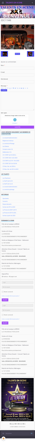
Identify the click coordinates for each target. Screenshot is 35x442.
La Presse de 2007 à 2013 (10, 210)
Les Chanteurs (6, 178)
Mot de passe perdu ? (14, 296)
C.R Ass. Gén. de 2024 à (9, 166)
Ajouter (17, 127)
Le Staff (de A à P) (8, 181)
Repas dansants (7, 204)
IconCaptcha (14, 123)
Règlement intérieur (8, 140)
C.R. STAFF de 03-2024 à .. (10, 155)
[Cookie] (3, 438)
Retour (17, 53)
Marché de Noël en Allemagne (11, 263)
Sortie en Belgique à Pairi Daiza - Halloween (15, 240)
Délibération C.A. (7, 152)
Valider (5, 300)
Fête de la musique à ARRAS (10, 224)
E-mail (3, 72)
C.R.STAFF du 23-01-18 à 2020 (11, 160)
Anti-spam (4, 113)
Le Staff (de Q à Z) (8, 184)
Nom (2, 65)
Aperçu (4, 90)
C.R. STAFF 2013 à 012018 (10, 163)
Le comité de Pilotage (8, 143)
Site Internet (4, 79)
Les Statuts (6, 146)
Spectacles (6, 198)
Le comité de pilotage (8, 189)
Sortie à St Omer (7, 231)
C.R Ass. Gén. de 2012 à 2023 (10, 169)
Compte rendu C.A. (8, 149)
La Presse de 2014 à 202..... (10, 212)
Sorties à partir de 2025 (9, 215)
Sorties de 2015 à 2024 (9, 207)
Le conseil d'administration (10, 138)
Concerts (5, 201)
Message (3, 86)
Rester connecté (7, 292)
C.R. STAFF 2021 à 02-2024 (10, 158)
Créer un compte (5, 296)
